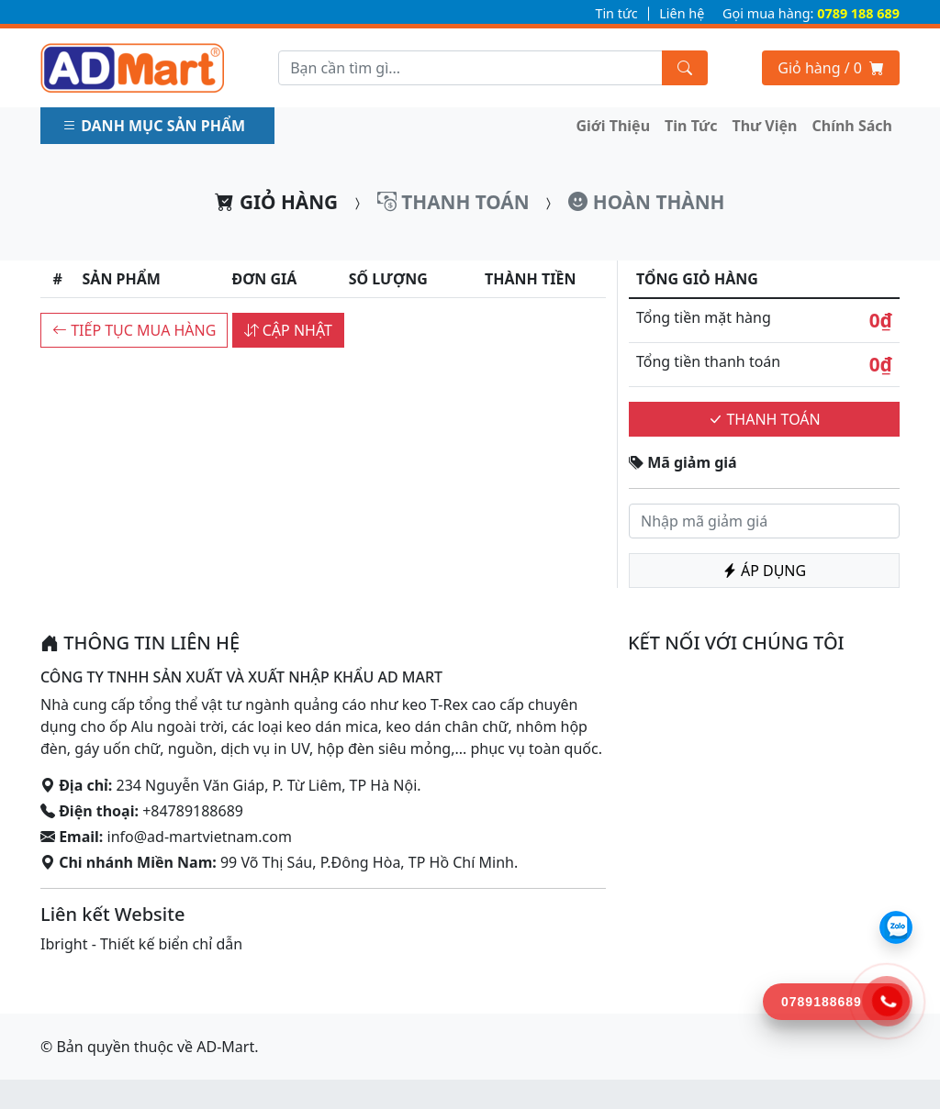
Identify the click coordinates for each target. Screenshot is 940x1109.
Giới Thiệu (613, 126)
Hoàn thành (646, 202)
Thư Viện (764, 126)
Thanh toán (453, 202)
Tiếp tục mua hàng (134, 330)
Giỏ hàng (276, 202)
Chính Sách (852, 126)
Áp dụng (764, 570)
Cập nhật (288, 330)
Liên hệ (681, 13)
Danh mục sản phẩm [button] (155, 126)
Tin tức (616, 13)
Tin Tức (691, 126)
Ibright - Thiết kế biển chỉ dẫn (141, 944)
